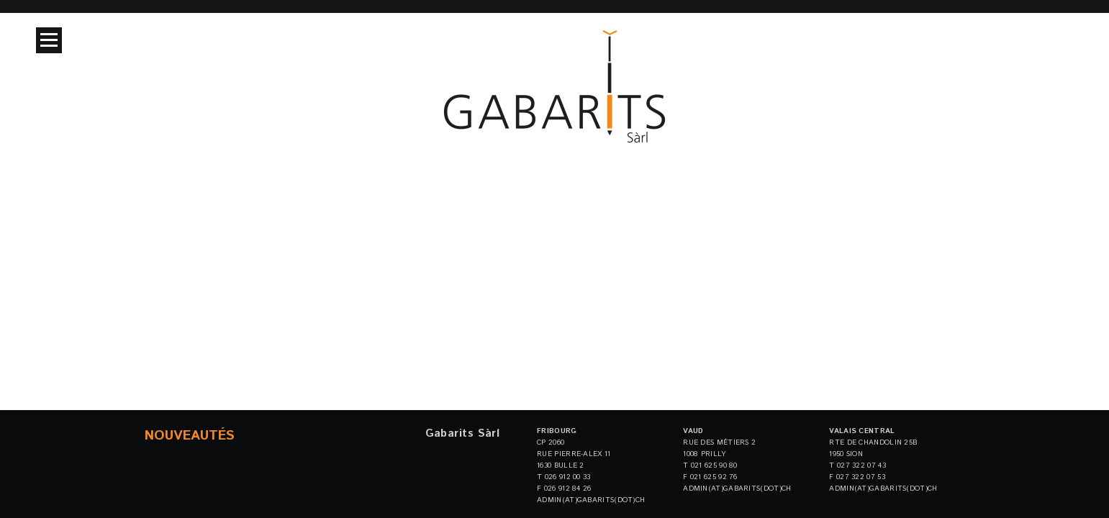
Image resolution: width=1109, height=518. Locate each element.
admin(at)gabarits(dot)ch (591, 500)
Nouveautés (190, 435)
